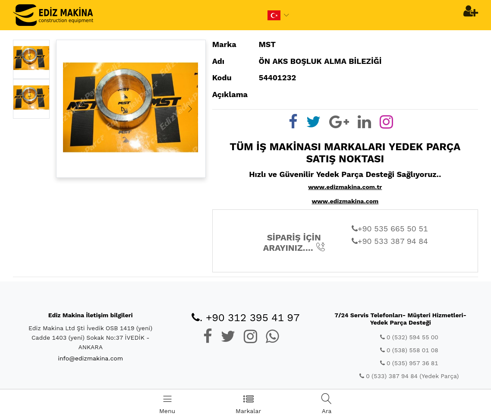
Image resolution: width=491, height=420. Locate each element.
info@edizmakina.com (90, 358)
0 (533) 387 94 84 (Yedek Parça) (409, 376)
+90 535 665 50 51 (390, 228)
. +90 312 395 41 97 (246, 318)
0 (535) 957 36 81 (409, 363)
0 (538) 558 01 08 (409, 350)
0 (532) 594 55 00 (409, 337)
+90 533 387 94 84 (390, 241)
